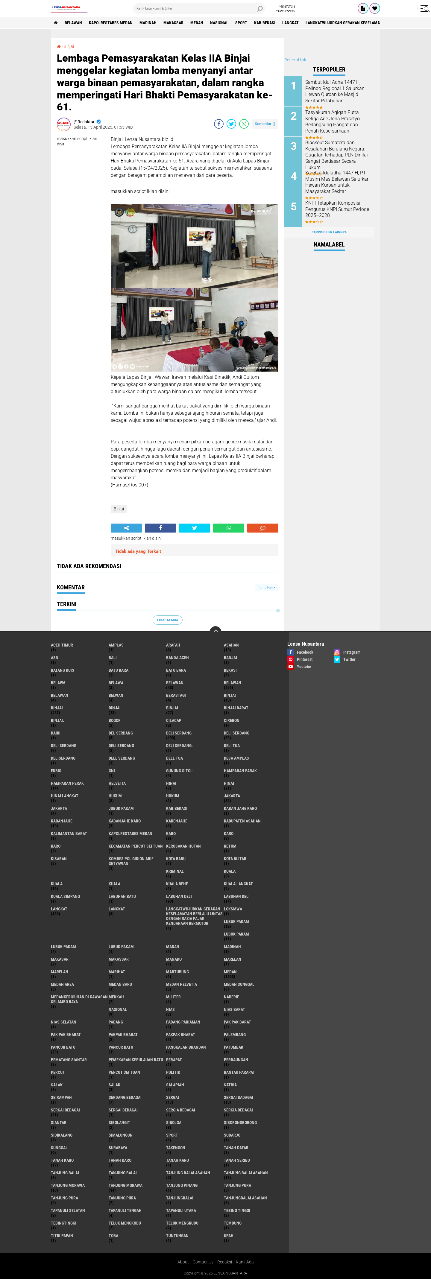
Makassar (173, 22)
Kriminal (175, 871)
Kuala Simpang (65, 896)
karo (171, 833)
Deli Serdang (236, 733)
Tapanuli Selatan (68, 1210)
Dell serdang (122, 758)
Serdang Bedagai (125, 1097)
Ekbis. (57, 770)
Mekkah (116, 996)
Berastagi (176, 695)
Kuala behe (177, 883)
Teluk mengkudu (182, 1223)
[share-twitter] (231, 124)
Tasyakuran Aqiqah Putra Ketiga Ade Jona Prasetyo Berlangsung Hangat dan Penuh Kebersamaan (332, 122)
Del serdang (121, 733)
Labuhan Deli (237, 896)
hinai (171, 783)
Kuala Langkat (238, 883)
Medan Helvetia (181, 984)
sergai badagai (238, 1097)
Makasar (60, 959)
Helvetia (117, 783)
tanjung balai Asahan (188, 1172)
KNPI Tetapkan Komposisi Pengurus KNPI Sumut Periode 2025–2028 (337, 209)
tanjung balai (65, 1172)
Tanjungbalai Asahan (245, 1198)
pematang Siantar (69, 1059)
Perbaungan (236, 1059)
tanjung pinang (182, 1185)
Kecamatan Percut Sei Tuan (136, 846)
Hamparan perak (67, 783)
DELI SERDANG (121, 745)
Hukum (172, 795)
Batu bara (118, 670)
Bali (113, 657)
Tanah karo (120, 1160)
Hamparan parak (240, 770)
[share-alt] (126, 528)
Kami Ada (245, 1262)
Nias (170, 1009)
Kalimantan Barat (69, 833)
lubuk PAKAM (236, 934)
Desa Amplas (236, 758)
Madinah (148, 22)
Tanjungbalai (179, 1198)
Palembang (235, 1034)
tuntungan (177, 1235)
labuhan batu (122, 896)
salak (57, 1084)
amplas (116, 645)
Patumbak (233, 1047)
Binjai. (57, 720)
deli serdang (179, 733)
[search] (199, 8)
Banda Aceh (177, 657)
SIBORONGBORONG (240, 1122)
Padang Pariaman (183, 1022)
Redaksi (224, 1262)
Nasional (219, 22)
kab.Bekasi (264, 22)
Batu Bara (176, 670)
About (183, 1262)
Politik (173, 1072)
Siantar (58, 1122)
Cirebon (231, 720)
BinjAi (115, 707)
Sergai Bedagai (123, 1110)
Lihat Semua (167, 620)
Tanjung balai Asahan (246, 1172)
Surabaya (118, 1147)
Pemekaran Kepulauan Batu (136, 1059)
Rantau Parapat (239, 1072)
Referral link (295, 59)
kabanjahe (61, 821)
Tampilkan (266, 587)
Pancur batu (121, 1047)
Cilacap (173, 720)
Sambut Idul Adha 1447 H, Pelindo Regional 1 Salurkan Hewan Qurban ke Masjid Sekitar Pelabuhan (335, 91)
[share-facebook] (219, 124)
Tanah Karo (177, 1160)
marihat (117, 971)
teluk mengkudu (125, 1223)
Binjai (69, 46)
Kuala (57, 883)
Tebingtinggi (63, 1223)
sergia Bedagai (180, 1110)
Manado (174, 959)
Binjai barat (236, 707)
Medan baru (120, 984)
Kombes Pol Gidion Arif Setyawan (131, 861)
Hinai (229, 783)
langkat (290, 22)
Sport (241, 22)
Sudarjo (232, 1135)
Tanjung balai (123, 1172)
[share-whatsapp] (244, 124)
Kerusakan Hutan (183, 846)
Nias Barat (234, 1009)
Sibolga (173, 1122)
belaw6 (58, 682)
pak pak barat (237, 1022)
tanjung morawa (68, 1185)
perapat (174, 1059)
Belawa (116, 682)
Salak (114, 1084)
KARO (55, 846)
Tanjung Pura (122, 1198)
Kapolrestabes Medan (111, 22)
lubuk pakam (236, 921)
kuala (230, 871)
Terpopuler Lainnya (329, 232)
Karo (228, 833)
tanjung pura (237, 1185)
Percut (58, 1072)
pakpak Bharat (180, 1034)
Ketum (230, 846)
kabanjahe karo (125, 821)
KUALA (114, 883)
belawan (174, 682)
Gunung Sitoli (180, 770)
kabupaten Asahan (242, 821)
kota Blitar (235, 858)
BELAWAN (73, 22)
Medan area (62, 984)
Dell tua (174, 758)
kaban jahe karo (240, 808)
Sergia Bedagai (238, 1110)
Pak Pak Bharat (66, 1034)
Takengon (175, 1147)
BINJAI (172, 707)
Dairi (55, 733)
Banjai (230, 657)
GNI (112, 770)
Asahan (231, 645)
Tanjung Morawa (125, 1185)
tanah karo (62, 1160)
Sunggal (59, 1147)
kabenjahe (176, 821)
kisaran (59, 858)
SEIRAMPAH (61, 1097)
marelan (232, 959)
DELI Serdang (63, 745)
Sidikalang (61, 1135)
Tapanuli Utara (181, 1210)
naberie (231, 996)
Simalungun (121, 1135)
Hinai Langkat (64, 795)
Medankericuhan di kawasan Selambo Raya (79, 999)
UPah (228, 1235)
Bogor (115, 720)
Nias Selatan (63, 1022)
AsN (54, 657)
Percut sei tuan (124, 1072)
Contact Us (203, 1262)
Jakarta (59, 808)
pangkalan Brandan (186, 1047)
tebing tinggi (237, 1210)
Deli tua (232, 745)
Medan (196, 22)
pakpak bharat (123, 1034)
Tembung (233, 1223)
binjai (230, 695)
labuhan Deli (179, 896)
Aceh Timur (62, 645)
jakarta (232, 795)
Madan (172, 946)
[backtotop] (215, 632)
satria (230, 1084)
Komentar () (265, 123)
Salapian (175, 1084)
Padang (116, 1022)
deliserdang (63, 758)
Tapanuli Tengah (125, 1210)
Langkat (117, 909)
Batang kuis (62, 670)
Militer (173, 996)
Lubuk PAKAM (121, 946)
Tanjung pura (64, 1198)
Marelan (59, 971)
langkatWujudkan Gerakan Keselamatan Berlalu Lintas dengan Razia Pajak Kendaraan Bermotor (194, 916)
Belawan (232, 682)
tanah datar (236, 1147)
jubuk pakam (121, 808)
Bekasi (230, 670)
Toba (113, 1235)
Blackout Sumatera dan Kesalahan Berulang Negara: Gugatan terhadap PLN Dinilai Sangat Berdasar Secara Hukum (336, 155)
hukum (115, 795)
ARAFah (173, 645)
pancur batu (63, 1047)
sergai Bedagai (65, 1110)
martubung (177, 971)
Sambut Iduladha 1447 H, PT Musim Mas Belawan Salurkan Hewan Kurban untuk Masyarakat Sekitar (337, 182)
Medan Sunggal (239, 984)
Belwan (116, 695)
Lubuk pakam (63, 946)
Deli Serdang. (179, 745)
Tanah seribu (237, 1160)
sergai (172, 1097)
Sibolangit (119, 1122)
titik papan (62, 1235)
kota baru (176, 858)
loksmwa (233, 909)
